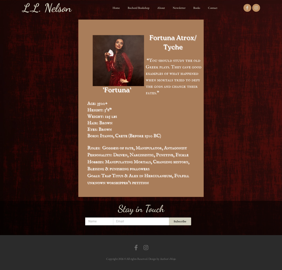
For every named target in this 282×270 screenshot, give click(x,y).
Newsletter (179, 8)
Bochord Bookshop (138, 8)
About (161, 8)
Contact (212, 8)
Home (116, 8)
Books (196, 8)
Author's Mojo (168, 259)
